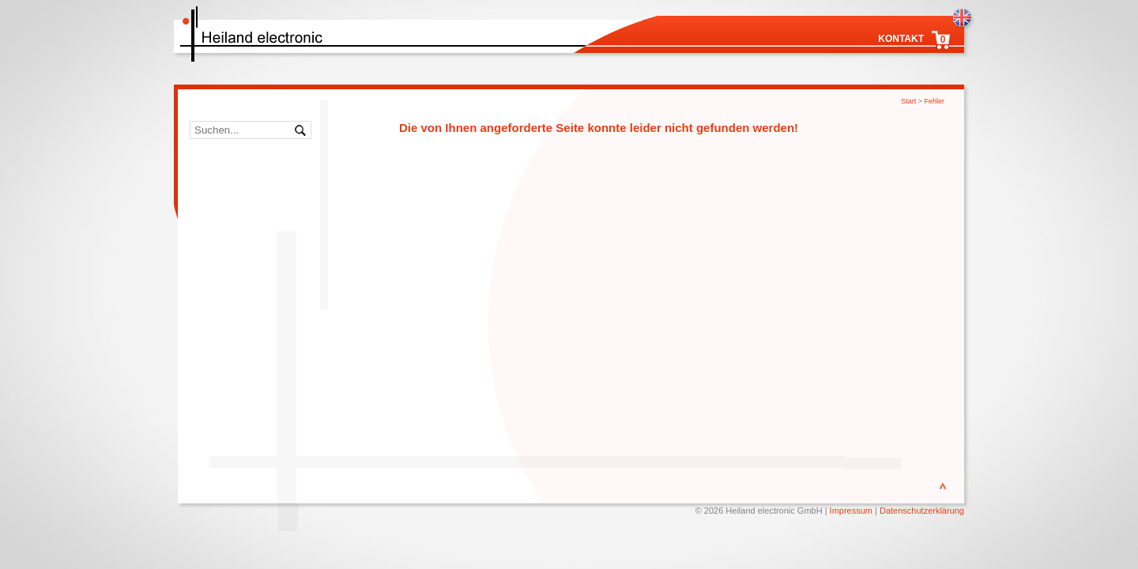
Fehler (934, 101)
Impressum (851, 510)
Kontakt (901, 38)
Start (908, 101)
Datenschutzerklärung (922, 510)
